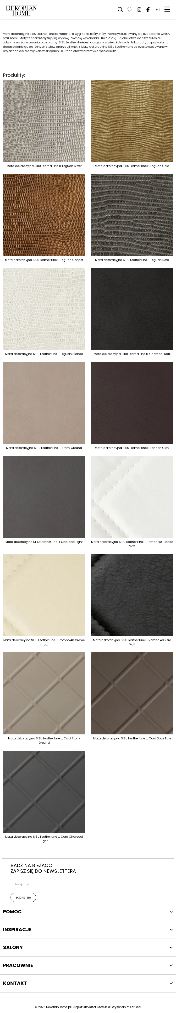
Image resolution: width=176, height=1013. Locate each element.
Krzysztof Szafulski (96, 1007)
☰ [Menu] (167, 9)
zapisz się (23, 897)
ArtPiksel (135, 1007)
